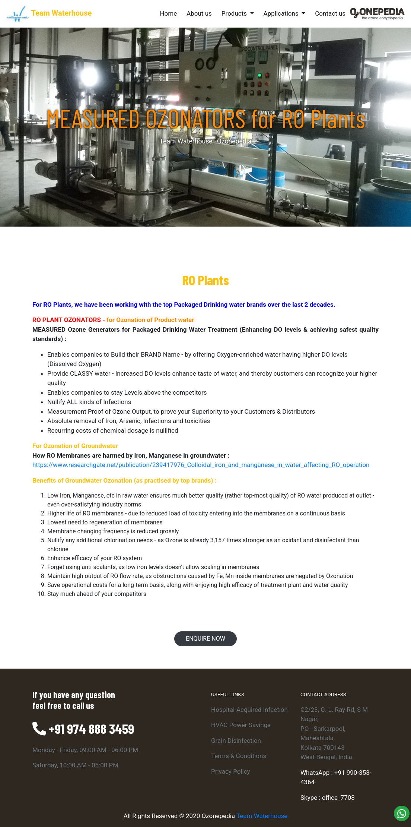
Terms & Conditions (238, 756)
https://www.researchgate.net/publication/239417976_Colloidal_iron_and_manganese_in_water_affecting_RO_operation (200, 464)
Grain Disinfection (236, 740)
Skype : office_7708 (327, 797)
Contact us (330, 13)
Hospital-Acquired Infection (249, 709)
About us (199, 13)
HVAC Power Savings (241, 725)
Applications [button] (282, 13)
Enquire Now (205, 638)
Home (170, 13)
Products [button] (235, 13)
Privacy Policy (230, 771)
